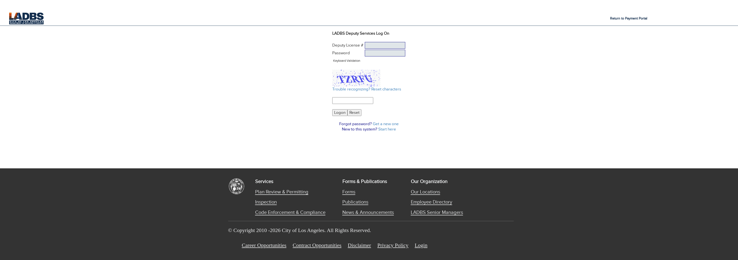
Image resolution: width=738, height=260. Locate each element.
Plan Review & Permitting (281, 192)
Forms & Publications (364, 182)
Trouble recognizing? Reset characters (366, 89)
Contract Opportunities (317, 245)
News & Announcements (368, 212)
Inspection (266, 202)
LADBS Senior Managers (437, 212)
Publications (355, 202)
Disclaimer (359, 245)
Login (421, 245)
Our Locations (425, 192)
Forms (348, 192)
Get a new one (386, 124)
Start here (387, 129)
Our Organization (429, 182)
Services (264, 182)
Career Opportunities (264, 245)
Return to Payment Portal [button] (628, 19)
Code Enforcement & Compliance (290, 212)
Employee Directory (431, 202)
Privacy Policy (392, 245)
